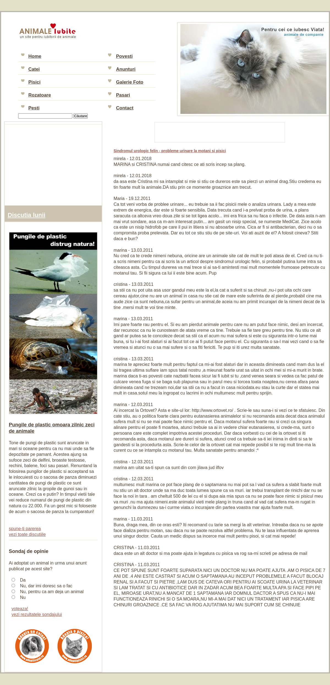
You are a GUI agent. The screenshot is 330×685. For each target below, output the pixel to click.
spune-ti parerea (25, 528)
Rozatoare (39, 95)
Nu (23, 597)
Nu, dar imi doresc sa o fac (46, 585)
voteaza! (20, 608)
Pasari (123, 95)
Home (34, 56)
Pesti (34, 108)
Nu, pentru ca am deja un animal (52, 591)
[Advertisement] (220, 131)
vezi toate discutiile (27, 534)
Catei (34, 69)
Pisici (34, 82)
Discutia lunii (26, 215)
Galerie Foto (129, 82)
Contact (124, 108)
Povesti (124, 56)
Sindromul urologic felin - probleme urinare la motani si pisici (170, 151)
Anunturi (126, 69)
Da (23, 580)
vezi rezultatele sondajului (37, 614)
